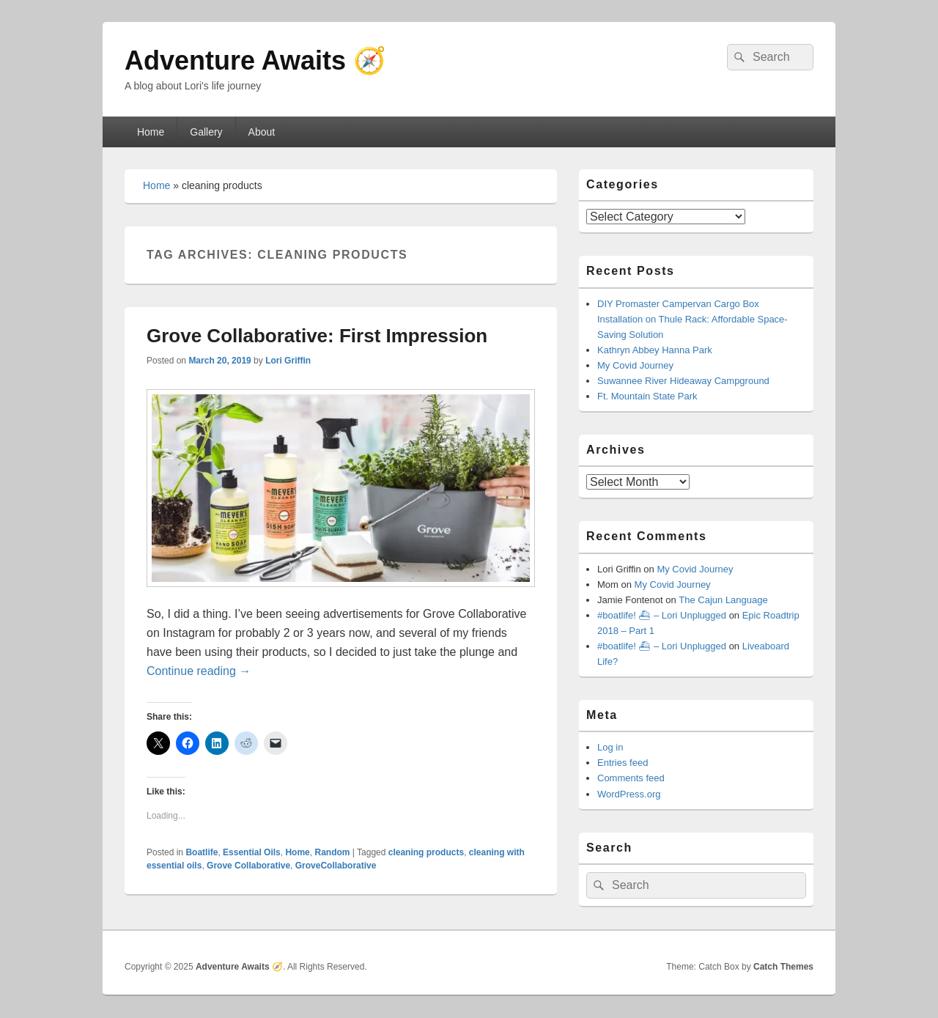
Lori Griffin (288, 360)
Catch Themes (783, 967)
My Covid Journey (635, 365)
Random (332, 852)
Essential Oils (252, 852)
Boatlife (201, 852)
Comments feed (631, 777)
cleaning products (426, 852)
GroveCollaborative (336, 865)
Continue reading (199, 671)
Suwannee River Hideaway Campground (683, 380)
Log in (610, 747)
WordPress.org (628, 794)
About (262, 132)
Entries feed (622, 762)
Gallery (206, 132)
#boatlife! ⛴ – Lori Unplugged (661, 615)
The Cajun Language (723, 599)
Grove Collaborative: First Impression (317, 336)
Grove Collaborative (248, 865)
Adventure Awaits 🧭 (255, 60)
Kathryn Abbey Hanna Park (654, 349)
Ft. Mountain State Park (647, 396)
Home (150, 132)
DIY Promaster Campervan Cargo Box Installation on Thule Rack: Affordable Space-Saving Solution (692, 319)
